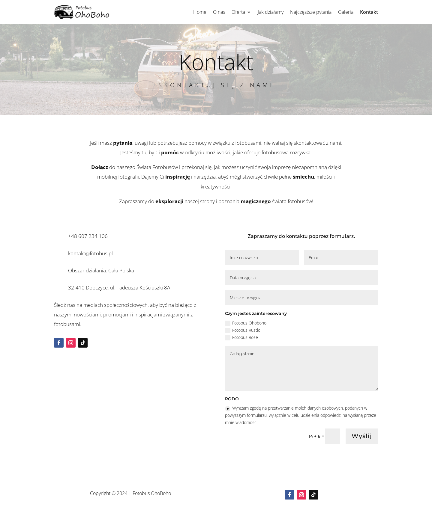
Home (199, 12)
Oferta (238, 12)
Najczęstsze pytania (311, 12)
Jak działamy (271, 12)
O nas (219, 12)
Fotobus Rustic (242, 330)
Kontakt (369, 12)
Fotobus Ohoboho (245, 323)
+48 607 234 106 (88, 236)
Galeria (345, 12)
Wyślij (362, 436)
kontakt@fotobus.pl (90, 253)
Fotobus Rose (241, 337)
